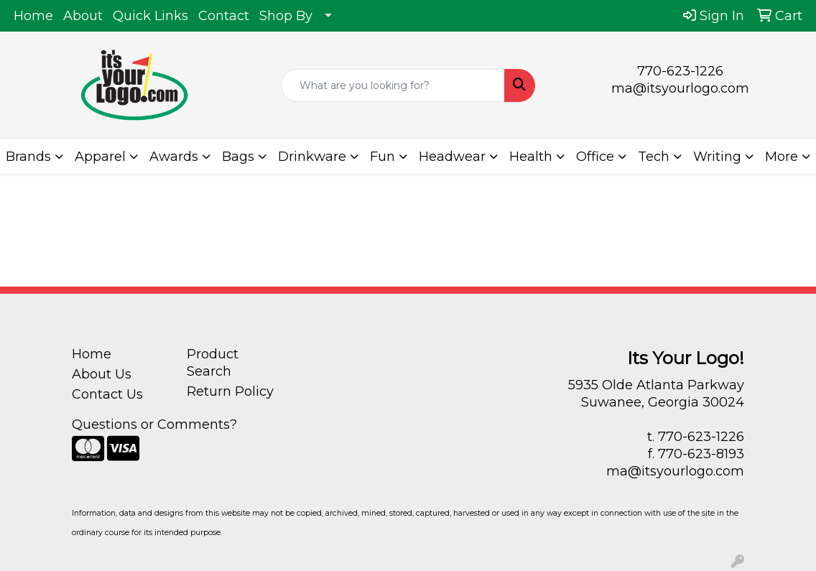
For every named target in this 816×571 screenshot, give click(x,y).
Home (33, 16)
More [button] (781, 156)
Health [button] (530, 156)
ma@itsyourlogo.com (680, 88)
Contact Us (107, 394)
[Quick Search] (393, 85)
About (83, 16)
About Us (101, 374)
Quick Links (150, 16)
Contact (223, 16)
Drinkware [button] (312, 156)
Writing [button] (717, 156)
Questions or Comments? (154, 424)
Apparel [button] (100, 156)
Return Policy (230, 391)
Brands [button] (28, 156)
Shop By (285, 16)
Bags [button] (238, 156)
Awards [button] (173, 156)
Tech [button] (653, 156)
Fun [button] (382, 156)
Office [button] (595, 156)
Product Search (212, 362)
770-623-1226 (680, 71)
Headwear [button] (452, 156)
